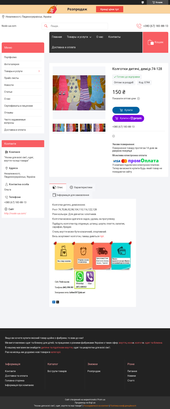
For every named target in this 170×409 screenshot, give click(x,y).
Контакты (114, 36)
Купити (129, 110)
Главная (57, 36)
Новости (9, 85)
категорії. (56, 352)
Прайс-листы (11, 78)
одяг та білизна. (154, 342)
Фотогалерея (11, 64)
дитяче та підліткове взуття (57, 347)
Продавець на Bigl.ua (85, 403)
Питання (132, 371)
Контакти (10, 371)
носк (130, 342)
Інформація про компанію (19, 385)
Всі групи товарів (57, 371)
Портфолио (10, 57)
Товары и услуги (77, 36)
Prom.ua (101, 399)
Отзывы (8, 112)
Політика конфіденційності (123, 406)
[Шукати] (46, 26)
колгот (138, 342)
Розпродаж (94, 371)
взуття (122, 342)
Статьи (8, 91)
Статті (131, 380)
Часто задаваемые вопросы (15, 121)
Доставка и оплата (63, 47)
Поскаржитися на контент (96, 406)
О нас (99, 36)
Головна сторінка (14, 380)
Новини (132, 375)
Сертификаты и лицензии (18, 105)
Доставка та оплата (16, 375)
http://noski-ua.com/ (15, 213)
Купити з (131, 118)
